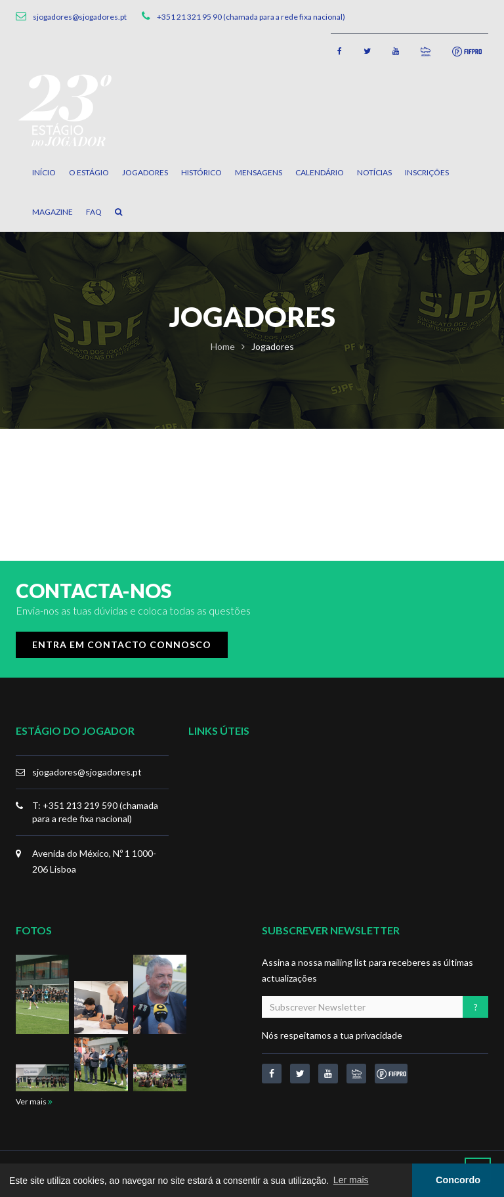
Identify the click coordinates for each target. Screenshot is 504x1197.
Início (44, 172)
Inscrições (427, 172)
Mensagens (258, 172)
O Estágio (89, 172)
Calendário (319, 172)
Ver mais (34, 1101)
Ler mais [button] (351, 1180)
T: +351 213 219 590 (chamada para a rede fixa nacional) (95, 812)
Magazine (52, 212)
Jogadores (145, 172)
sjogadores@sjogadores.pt (87, 771)
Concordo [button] (458, 1180)
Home (223, 346)
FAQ (94, 212)
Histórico (201, 172)
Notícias (374, 172)
